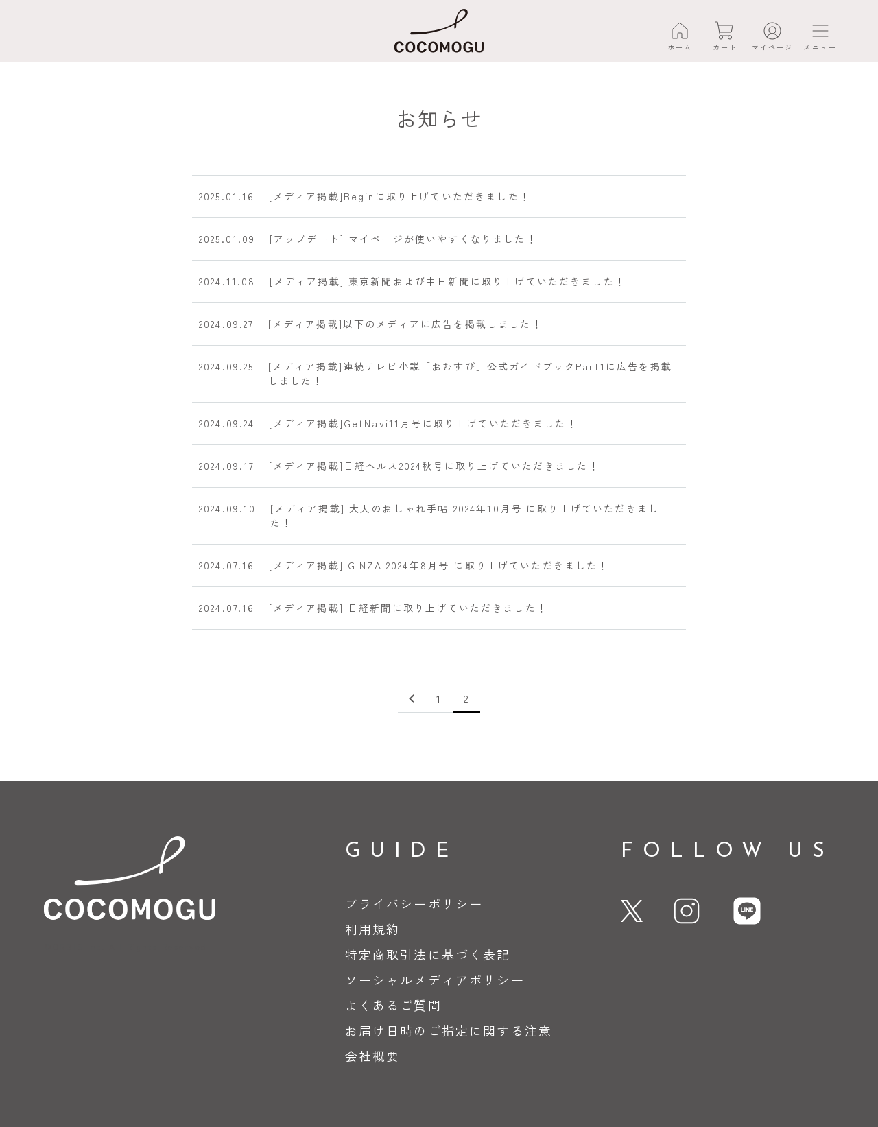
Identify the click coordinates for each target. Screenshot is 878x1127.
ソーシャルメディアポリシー (435, 979)
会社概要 (373, 1056)
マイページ (773, 47)
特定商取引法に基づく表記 (428, 954)
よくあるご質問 (393, 1005)
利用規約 (373, 929)
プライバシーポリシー (414, 903)
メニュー (820, 47)
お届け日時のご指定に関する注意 (448, 1030)
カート (725, 47)
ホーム (679, 47)
